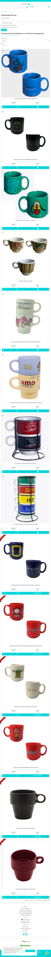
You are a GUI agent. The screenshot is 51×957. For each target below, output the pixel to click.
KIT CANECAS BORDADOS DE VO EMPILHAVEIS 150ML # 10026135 (25, 402)
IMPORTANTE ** (25, 908)
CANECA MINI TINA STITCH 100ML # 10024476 (25, 98)
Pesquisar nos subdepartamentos (8, 25)
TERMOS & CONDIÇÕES (25, 910)
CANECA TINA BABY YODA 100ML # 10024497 (25, 706)
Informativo (25, 930)
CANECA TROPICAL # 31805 (25, 281)
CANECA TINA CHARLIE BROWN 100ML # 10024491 (25, 767)
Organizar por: (4, 38)
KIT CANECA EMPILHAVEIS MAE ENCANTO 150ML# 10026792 (25, 341)
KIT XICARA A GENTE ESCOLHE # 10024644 (25, 463)
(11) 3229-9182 (25, 921)
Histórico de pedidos (25, 928)
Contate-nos (26, 919)
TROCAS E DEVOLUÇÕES (25, 911)
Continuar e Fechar (30, 950)
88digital (29, 955)
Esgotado (38, 593)
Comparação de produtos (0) (9, 35)
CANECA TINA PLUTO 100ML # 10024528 (25, 220)
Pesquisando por (7, 11)
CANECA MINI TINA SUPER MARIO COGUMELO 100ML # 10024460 (26, 645)
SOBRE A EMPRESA (25, 915)
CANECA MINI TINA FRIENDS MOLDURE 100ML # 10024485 (25, 585)
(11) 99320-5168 (25, 922)
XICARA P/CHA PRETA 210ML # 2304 (25, 828)
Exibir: (2, 43)
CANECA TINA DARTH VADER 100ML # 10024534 (25, 159)
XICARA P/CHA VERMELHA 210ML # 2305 (26, 889)
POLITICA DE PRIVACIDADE (25, 913)
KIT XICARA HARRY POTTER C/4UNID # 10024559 (25, 524)
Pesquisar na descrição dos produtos (9, 27)
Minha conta (25, 926)
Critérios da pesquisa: (5, 18)
